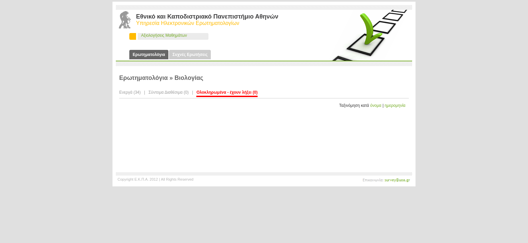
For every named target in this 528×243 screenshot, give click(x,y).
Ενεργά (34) (130, 92)
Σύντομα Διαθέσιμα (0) (168, 92)
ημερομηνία (395, 105)
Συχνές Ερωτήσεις (189, 54)
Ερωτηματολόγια (149, 54)
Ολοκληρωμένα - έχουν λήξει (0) (227, 92)
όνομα (375, 105)
